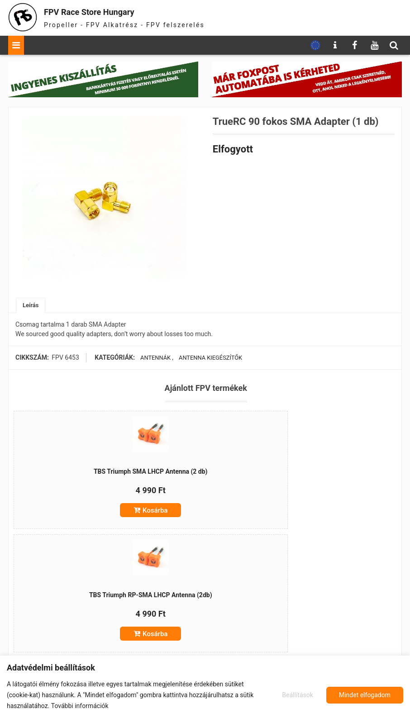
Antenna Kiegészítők (208, 358)
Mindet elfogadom (365, 695)
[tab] (31, 306)
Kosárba (80, 523)
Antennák (152, 358)
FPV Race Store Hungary (106, 11)
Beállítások (296, 695)
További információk (80, 705)
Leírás (31, 305)
